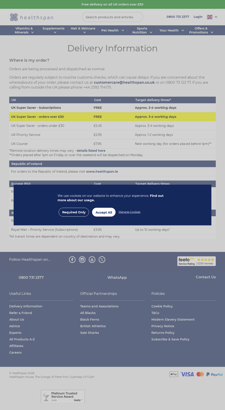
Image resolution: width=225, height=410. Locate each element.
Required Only (73, 212)
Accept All (104, 212)
